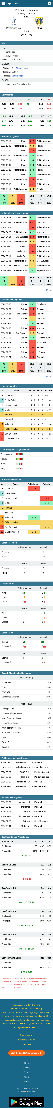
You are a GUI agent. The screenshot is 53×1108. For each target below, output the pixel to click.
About (26, 1077)
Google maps (17, 76)
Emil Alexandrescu (20, 68)
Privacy (26, 1068)
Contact (26, 1081)
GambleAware (26, 1035)
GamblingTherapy (26, 1040)
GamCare (26, 1044)
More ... (49, 290)
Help (26, 1063)
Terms (26, 1072)
